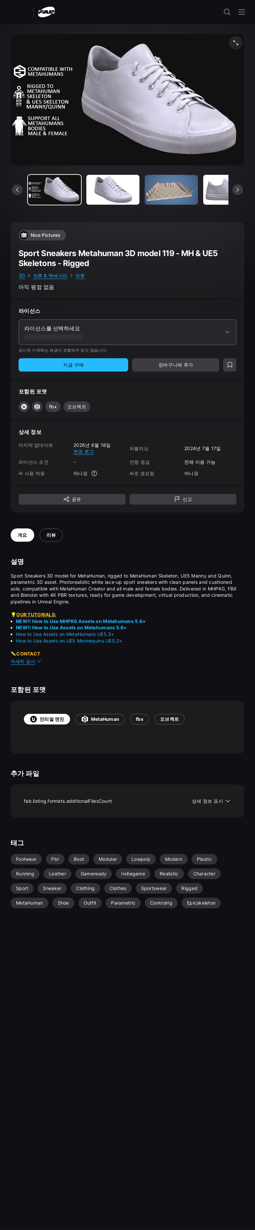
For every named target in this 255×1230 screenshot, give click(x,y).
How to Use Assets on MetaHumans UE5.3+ (65, 634)
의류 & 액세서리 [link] (50, 275)
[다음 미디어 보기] (237, 189)
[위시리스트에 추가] (229, 365)
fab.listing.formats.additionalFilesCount (127, 801)
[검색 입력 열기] (227, 12)
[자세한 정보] (94, 473)
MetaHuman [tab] (100, 719)
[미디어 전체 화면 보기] (235, 42)
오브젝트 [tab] (169, 719)
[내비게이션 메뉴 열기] (241, 12)
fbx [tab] (139, 719)
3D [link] (22, 275)
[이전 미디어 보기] (17, 189)
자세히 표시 (26, 661)
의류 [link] (80, 275)
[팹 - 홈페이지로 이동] (46, 11)
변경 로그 (83, 451)
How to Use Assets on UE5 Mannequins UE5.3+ (69, 641)
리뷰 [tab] (51, 535)
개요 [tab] (22, 535)
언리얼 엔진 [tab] (47, 719)
